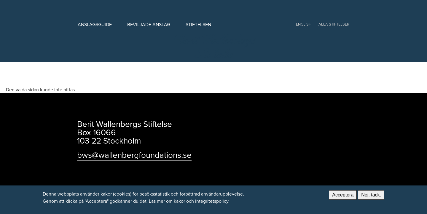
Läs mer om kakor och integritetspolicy (188, 201)
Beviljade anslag (148, 24)
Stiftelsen (198, 24)
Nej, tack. (371, 194)
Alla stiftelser (333, 24)
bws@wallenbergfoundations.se (134, 154)
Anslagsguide (95, 24)
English (303, 24)
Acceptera (342, 194)
